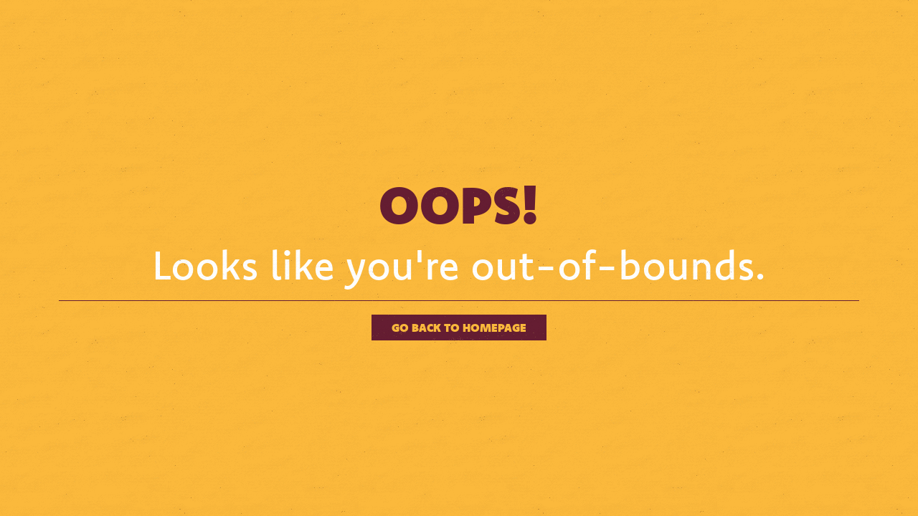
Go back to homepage (459, 327)
